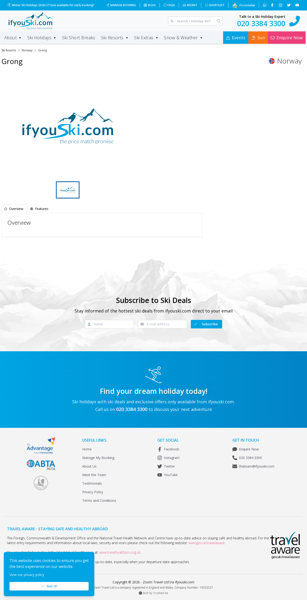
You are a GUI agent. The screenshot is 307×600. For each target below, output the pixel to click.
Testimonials (92, 483)
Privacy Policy (92, 492)
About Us (89, 466)
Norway (27, 50)
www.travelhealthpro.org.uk (119, 552)
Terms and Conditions (99, 500)
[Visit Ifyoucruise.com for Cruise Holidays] (243, 5)
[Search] (218, 21)
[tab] (14, 209)
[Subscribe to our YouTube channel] (297, 5)
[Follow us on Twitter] (289, 5)
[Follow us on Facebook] (272, 5)
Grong (42, 50)
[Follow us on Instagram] (281, 5)
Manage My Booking (98, 457)
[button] (67, 126)
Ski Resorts (8, 50)
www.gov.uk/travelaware (206, 543)
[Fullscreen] (127, 173)
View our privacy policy (27, 574)
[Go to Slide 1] (68, 190)
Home (87, 449)
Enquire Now (245, 449)
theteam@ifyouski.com (253, 466)
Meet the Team (94, 475)
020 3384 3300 (247, 457)
